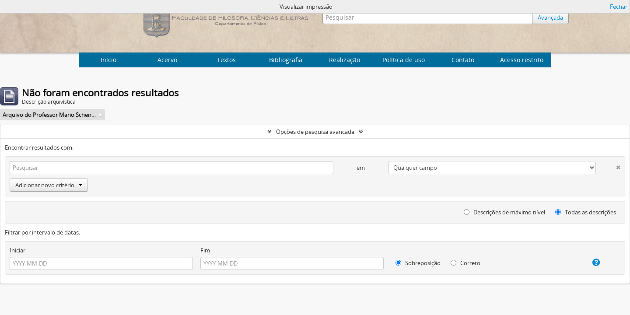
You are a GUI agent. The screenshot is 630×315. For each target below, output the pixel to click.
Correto (465, 263)
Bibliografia (285, 60)
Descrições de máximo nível (504, 212)
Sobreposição (418, 263)
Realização (344, 60)
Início (108, 60)
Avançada (550, 17)
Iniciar (17, 250)
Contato (463, 60)
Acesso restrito (521, 60)
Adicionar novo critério (48, 185)
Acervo (167, 60)
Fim (205, 250)
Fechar (618, 6)
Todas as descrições (585, 212)
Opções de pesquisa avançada (315, 132)
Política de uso (403, 60)
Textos (226, 60)
